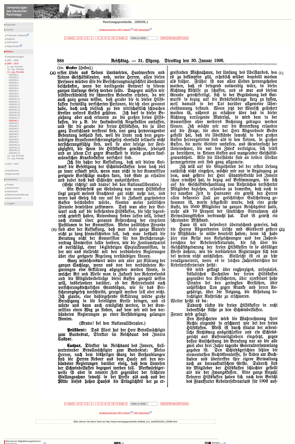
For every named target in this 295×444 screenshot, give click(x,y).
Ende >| (122, 38)
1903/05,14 (14, 109)
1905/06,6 (14, 134)
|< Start (68, 38)
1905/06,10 (14, 145)
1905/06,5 (14, 131)
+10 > (113, 38)
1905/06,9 (14, 142)
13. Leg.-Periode (15, 158)
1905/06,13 (14, 153)
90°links (172, 38)
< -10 (77, 38)
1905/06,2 (14, 123)
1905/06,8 (14, 139)
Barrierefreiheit (13, 198)
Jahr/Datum (12, 42)
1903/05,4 (14, 82)
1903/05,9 (14, 96)
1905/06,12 (14, 150)
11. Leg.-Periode (15, 72)
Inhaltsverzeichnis (108, 29)
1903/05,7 (14, 91)
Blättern (9, 51)
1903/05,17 (14, 118)
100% (163, 38)
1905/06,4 (14, 128)
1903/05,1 (14, 74)
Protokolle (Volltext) (17, 35)
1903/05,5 (14, 85)
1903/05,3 (14, 80)
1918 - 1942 (12, 163)
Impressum (12, 191)
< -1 (91, 38)
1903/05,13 (14, 107)
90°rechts (183, 38)
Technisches (12, 188)
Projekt (9, 184)
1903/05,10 (14, 99)
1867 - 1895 (12, 60)
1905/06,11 (14, 147)
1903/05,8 (14, 93)
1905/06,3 (14, 126)
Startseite (10, 24)
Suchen (9, 29)
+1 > (98, 38)
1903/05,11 (14, 101)
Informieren (11, 179)
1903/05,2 (14, 77)
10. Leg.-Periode (15, 69)
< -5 (84, 38)
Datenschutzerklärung (17, 194)
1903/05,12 (14, 104)
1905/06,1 (14, 120)
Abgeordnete (14, 46)
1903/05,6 (14, 88)
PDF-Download (143, 29)
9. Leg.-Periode (15, 66)
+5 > (105, 38)
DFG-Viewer (125, 29)
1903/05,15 (14, 112)
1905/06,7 (14, 136)
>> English (9, 203)
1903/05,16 (14, 115)
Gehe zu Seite (138, 38)
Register (10, 39)
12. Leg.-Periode (15, 155)
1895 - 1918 (12, 63)
